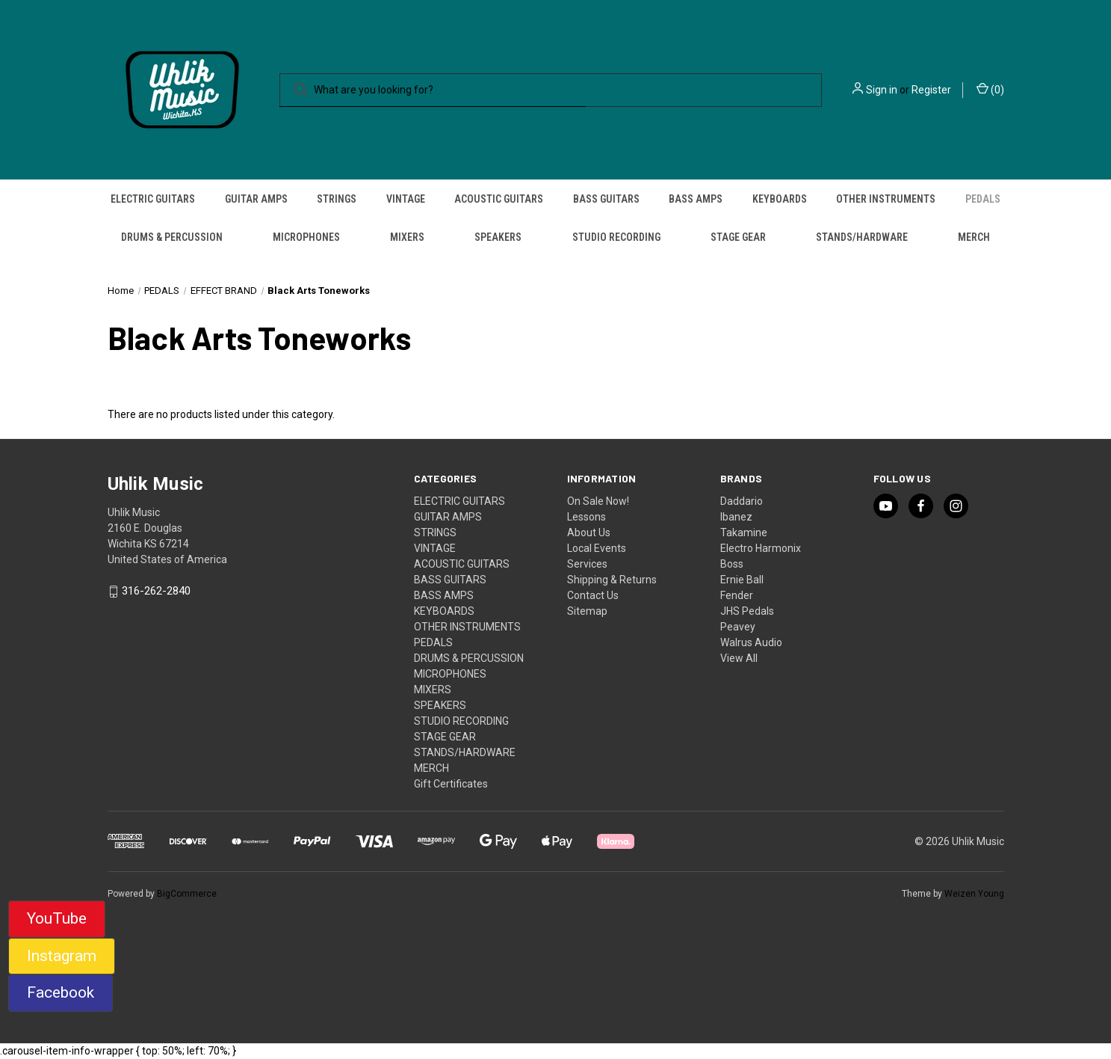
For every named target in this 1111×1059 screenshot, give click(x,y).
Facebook (60, 992)
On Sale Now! (598, 501)
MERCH (974, 237)
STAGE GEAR (738, 237)
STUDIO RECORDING (616, 237)
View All (739, 658)
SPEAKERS (498, 237)
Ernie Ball (742, 580)
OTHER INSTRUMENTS (885, 199)
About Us (588, 532)
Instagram (61, 956)
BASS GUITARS (606, 199)
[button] (56, 919)
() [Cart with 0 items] (990, 89)
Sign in (881, 90)
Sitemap (587, 611)
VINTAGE (405, 199)
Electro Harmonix (760, 548)
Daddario (741, 501)
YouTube (57, 918)
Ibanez (736, 517)
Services (587, 564)
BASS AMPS (695, 199)
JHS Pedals (747, 611)
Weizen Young (974, 893)
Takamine (743, 532)
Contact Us (593, 595)
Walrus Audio (751, 642)
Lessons (586, 517)
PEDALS (982, 199)
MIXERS (407, 237)
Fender (736, 595)
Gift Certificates (451, 784)
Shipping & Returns (612, 580)
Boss (731, 564)
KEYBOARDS (779, 199)
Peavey (737, 627)
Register (931, 90)
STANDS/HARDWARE (862, 237)
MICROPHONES (306, 237)
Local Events (596, 548)
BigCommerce (187, 893)
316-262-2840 (156, 591)
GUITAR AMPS (256, 199)
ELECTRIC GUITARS (153, 199)
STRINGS (336, 199)
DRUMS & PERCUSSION (172, 237)
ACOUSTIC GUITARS (498, 199)
